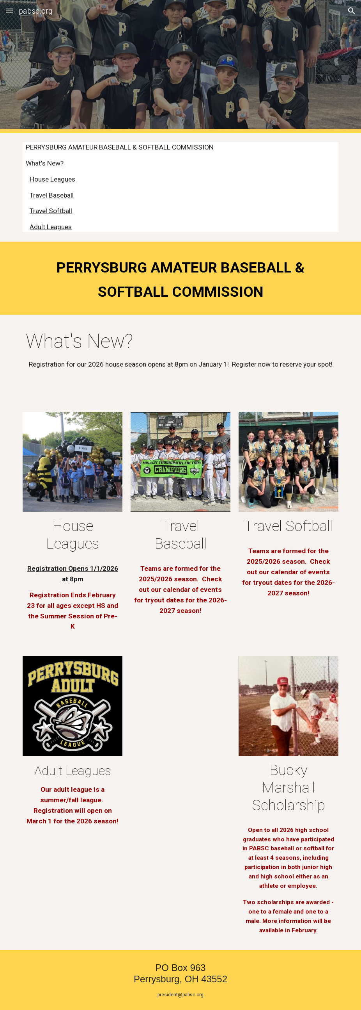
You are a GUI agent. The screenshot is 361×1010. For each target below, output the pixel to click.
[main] (180, 278)
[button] (9, 10)
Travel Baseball (52, 195)
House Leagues (52, 179)
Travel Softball (51, 211)
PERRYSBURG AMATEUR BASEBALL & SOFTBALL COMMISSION (120, 147)
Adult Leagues (51, 227)
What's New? (45, 163)
